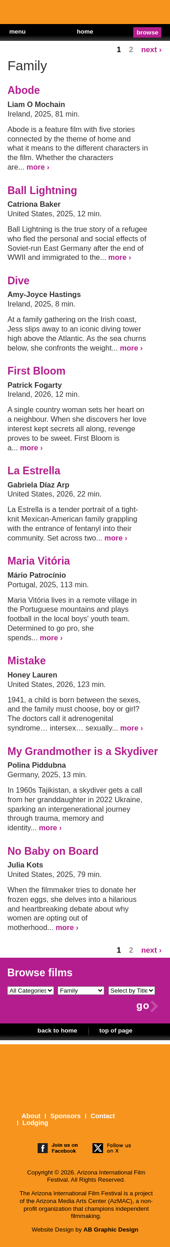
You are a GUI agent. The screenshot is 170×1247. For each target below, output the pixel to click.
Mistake (26, 661)
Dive (18, 281)
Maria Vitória (38, 561)
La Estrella (33, 471)
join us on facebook (58, 1149)
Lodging (35, 1123)
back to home (58, 1030)
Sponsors (65, 1116)
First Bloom (36, 371)
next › (151, 49)
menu (17, 31)
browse (148, 32)
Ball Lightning (42, 190)
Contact (103, 1116)
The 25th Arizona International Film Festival (36, 14)
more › (38, 167)
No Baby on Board (52, 851)
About (30, 1116)
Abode (23, 90)
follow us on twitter (112, 1149)
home (85, 31)
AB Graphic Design (110, 1229)
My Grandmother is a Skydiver (82, 751)
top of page (115, 1030)
